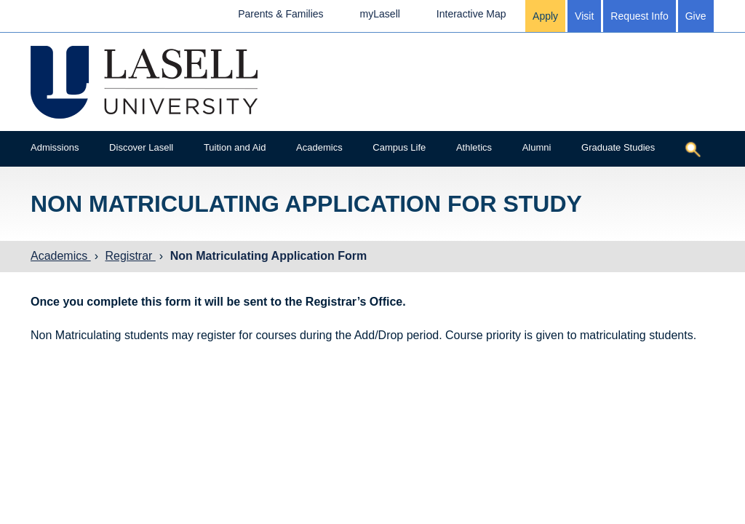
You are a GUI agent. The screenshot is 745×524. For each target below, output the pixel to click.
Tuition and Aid (235, 147)
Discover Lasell (141, 147)
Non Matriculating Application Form (268, 256)
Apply (545, 16)
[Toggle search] (692, 149)
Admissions (55, 147)
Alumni (536, 147)
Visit (584, 16)
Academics (319, 147)
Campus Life (399, 147)
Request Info (639, 16)
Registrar (130, 256)
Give (695, 16)
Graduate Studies (618, 147)
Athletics (474, 147)
